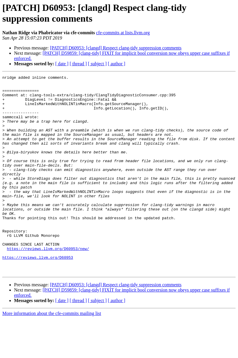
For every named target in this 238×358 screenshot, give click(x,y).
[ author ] (116, 63)
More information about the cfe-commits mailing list (51, 352)
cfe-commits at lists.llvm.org (123, 32)
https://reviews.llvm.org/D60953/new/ (48, 283)
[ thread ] (78, 63)
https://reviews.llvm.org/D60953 (37, 294)
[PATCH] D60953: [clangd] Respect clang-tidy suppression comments (116, 47)
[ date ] (61, 63)
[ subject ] (97, 63)
